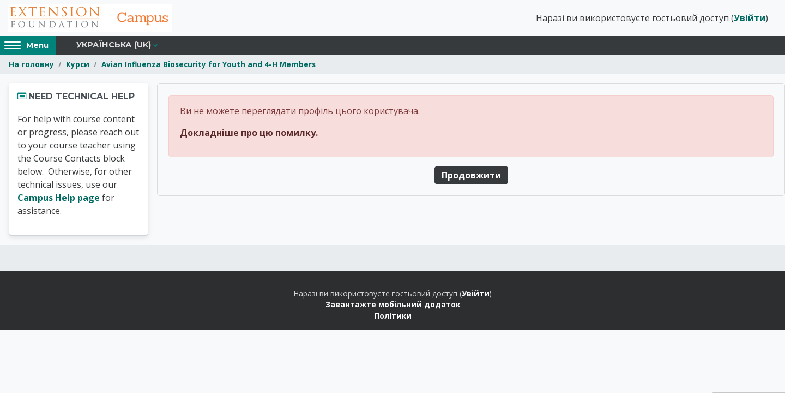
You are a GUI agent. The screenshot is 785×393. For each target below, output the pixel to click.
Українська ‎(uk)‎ (113, 45)
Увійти (749, 18)
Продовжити (471, 175)
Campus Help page (58, 198)
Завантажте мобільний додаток (392, 304)
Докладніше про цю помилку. (249, 133)
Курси (77, 64)
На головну (31, 64)
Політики (393, 316)
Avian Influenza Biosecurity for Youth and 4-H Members (208, 64)
